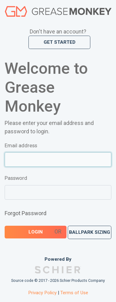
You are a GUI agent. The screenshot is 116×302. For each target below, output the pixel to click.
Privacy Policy (42, 292)
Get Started (59, 42)
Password (16, 178)
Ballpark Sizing (89, 232)
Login (35, 232)
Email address (21, 146)
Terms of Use (74, 292)
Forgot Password (25, 213)
